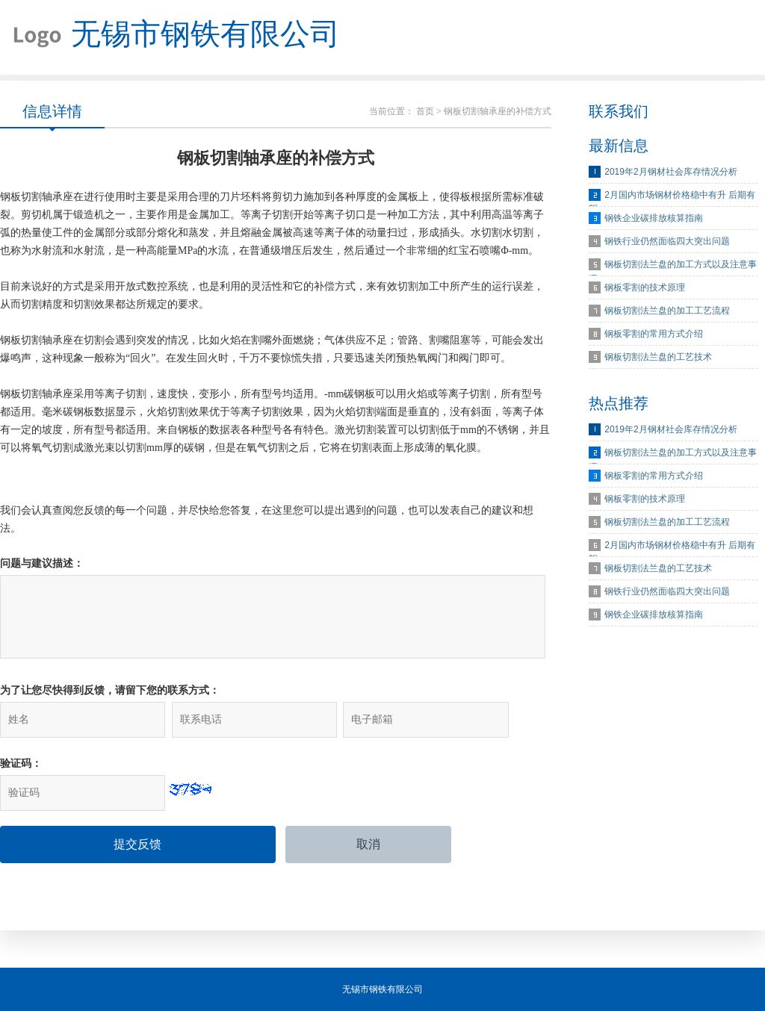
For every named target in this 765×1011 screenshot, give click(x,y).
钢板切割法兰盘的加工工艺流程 (667, 310)
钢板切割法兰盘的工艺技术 (658, 357)
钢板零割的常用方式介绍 (653, 334)
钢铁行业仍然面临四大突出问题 (667, 241)
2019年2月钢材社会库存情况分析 (670, 172)
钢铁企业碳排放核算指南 (653, 218)
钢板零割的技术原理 (644, 287)
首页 (425, 111)
